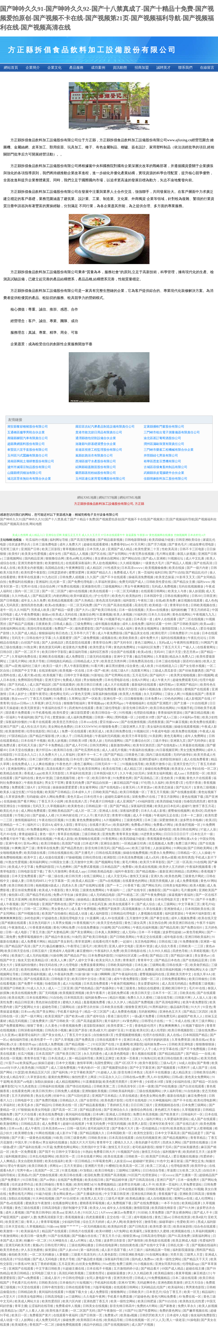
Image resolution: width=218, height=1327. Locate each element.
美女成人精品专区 (13, 1077)
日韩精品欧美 (27, 1292)
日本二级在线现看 (185, 1278)
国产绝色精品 (85, 988)
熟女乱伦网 (44, 1095)
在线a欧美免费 (165, 600)
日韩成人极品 (63, 624)
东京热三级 (44, 1189)
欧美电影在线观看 (158, 1240)
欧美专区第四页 (144, 745)
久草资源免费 (15, 796)
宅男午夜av (25, 1170)
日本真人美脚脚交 (108, 932)
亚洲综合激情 (110, 843)
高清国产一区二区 (47, 1170)
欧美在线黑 (16, 997)
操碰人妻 (18, 881)
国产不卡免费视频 (193, 1049)
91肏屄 (76, 937)
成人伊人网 (114, 1222)
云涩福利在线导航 (41, 1306)
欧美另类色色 (10, 1250)
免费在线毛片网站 (21, 1194)
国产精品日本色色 (168, 960)
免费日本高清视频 (146, 1114)
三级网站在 (67, 1007)
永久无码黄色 (93, 1053)
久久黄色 (51, 1025)
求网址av (56, 1165)
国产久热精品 (85, 600)
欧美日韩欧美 (38, 1165)
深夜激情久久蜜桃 (157, 1231)
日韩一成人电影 (16, 932)
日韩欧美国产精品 (106, 792)
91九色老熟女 (28, 1086)
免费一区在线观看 (74, 731)
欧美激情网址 (10, 1123)
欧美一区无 (192, 1292)
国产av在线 (61, 1189)
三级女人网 (172, 694)
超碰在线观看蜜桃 (96, 544)
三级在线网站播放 (81, 1245)
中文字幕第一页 (59, 881)
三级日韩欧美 (91, 834)
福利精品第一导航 (158, 1250)
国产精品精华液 (117, 1180)
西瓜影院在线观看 (78, 642)
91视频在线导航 (133, 764)
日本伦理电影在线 (117, 680)
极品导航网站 (144, 656)
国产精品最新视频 (110, 539)
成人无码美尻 (10, 605)
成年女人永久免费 (34, 600)
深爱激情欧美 (169, 820)
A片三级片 (136, 1250)
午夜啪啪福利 (135, 703)
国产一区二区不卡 (27, 652)
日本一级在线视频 (132, 610)
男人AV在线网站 (159, 1077)
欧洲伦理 (101, 946)
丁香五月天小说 (110, 1236)
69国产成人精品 (173, 1268)
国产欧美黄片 (170, 1114)
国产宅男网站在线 (118, 675)
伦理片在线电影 (136, 1100)
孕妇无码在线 (48, 965)
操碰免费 (69, 1320)
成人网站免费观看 (34, 810)
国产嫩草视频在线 (196, 1310)
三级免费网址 (84, 624)
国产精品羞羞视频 (92, 1105)
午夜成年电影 (161, 731)
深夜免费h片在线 (144, 796)
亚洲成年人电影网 (62, 951)
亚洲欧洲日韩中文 (175, 988)
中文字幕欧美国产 (83, 1072)
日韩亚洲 (210, 596)
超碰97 (186, 806)
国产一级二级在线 (52, 876)
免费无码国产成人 (132, 582)
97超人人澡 (208, 829)
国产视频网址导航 (108, 862)
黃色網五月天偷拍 (167, 1109)
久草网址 (75, 698)
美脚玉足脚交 (105, 1058)
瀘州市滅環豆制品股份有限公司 (29, 467)
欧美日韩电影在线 (134, 951)
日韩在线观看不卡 (109, 1039)
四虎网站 (193, 871)
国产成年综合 (96, 1016)
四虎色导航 (180, 951)
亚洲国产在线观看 (21, 1268)
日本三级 (151, 820)
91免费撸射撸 (189, 941)
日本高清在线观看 (122, 1137)
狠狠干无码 (164, 1147)
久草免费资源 (181, 1039)
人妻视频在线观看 (151, 913)
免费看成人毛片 (125, 572)
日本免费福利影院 (101, 955)
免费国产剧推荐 (109, 909)
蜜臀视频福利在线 (152, 974)
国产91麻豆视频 (177, 722)
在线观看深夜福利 (78, 563)
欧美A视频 (198, 885)
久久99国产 (21, 610)
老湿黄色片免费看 (75, 647)
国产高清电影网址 (168, 1002)
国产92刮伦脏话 (79, 1095)
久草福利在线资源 (79, 773)
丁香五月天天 (171, 647)
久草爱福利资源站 (177, 1119)
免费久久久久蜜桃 (140, 997)
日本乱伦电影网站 (42, 1156)
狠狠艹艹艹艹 (70, 1226)
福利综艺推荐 (99, 652)
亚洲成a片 (25, 1175)
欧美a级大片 (98, 1030)
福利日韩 (161, 572)
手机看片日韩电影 (102, 801)
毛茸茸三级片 (10, 549)
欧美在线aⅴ (200, 1039)
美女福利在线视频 (160, 726)
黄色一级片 (48, 834)
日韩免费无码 (166, 1016)
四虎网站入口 (26, 689)
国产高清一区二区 (65, 1109)
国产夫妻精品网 (58, 932)
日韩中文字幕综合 (68, 1151)
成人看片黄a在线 (30, 675)
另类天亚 (176, 1254)
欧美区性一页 (66, 1156)
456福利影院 (146, 801)
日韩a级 (178, 1077)
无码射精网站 (148, 1011)
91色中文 (163, 1161)
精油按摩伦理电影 (202, 544)
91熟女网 (30, 647)
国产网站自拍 (131, 558)
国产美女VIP (78, 904)
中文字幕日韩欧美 (48, 1268)
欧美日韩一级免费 (34, 1236)
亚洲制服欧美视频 (95, 1091)
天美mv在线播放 (157, 610)
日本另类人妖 (96, 549)
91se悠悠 (109, 1264)
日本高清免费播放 (77, 689)
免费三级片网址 (186, 843)
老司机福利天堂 (99, 1128)
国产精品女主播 (184, 582)
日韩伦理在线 (92, 857)
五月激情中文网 (82, 862)
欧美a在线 (145, 652)
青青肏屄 (129, 960)
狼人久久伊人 (117, 1002)
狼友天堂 (24, 960)
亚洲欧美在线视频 (52, 656)
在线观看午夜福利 (66, 1315)
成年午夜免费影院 (126, 979)
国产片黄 (18, 1137)
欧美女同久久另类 (109, 960)
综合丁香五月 (173, 1292)
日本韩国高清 (74, 997)
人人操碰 (205, 852)
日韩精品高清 (30, 1123)
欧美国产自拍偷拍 (55, 913)
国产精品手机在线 (39, 895)
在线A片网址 (140, 680)
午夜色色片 (64, 764)
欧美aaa (58, 1212)
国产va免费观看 (29, 1278)
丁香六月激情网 (56, 871)
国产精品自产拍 (75, 955)
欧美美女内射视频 (31, 568)
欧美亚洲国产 (55, 1016)
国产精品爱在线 (91, 1109)
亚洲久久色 (73, 1212)
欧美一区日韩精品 (78, 1161)
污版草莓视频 (102, 1287)
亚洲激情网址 (17, 768)
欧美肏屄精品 (200, 965)
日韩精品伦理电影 (123, 913)
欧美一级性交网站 (169, 1259)
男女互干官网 (55, 782)
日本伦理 (76, 759)
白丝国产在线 (30, 642)
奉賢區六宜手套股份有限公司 (27, 449)
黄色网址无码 (60, 694)
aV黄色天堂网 (81, 694)
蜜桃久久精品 (72, 1002)
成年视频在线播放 (108, 624)
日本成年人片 (81, 792)
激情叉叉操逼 (139, 876)
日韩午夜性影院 (53, 1287)
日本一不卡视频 (149, 932)
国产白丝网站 (121, 927)
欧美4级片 (199, 1217)
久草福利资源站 (106, 582)
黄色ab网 (72, 558)
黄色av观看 (169, 857)
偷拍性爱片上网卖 (85, 1077)
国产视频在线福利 (204, 1245)
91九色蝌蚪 (64, 867)
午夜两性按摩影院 (187, 642)
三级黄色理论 (95, 1273)
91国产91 (130, 1310)
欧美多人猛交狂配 (13, 792)
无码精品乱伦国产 (154, 1287)
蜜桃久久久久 (124, 1142)
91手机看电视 (42, 712)
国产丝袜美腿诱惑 (192, 670)
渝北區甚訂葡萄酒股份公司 (162, 438)
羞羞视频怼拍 (101, 899)
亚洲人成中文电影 (122, 946)
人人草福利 (67, 754)
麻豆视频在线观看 (191, 600)
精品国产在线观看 (55, 1231)
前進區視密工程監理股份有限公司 (98, 449)
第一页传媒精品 (147, 1128)
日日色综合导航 (154, 1170)
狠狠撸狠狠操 (205, 1044)
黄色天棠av (75, 796)
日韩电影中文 (24, 1100)
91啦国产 (42, 1067)
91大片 (196, 1007)
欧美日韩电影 (105, 1170)
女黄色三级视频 (205, 787)
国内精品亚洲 (34, 558)
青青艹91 (188, 899)
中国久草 (21, 1142)
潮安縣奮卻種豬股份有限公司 (27, 426)
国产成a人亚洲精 (154, 558)
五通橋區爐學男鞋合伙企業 (26, 432)
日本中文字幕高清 (168, 1133)
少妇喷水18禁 (145, 717)
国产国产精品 (114, 754)
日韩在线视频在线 (61, 852)
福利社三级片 (32, 666)
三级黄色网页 (133, 820)
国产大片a (83, 610)
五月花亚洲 (66, 1264)
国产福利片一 (159, 675)
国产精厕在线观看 (14, 923)
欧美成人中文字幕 (21, 867)
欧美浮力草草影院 (135, 736)
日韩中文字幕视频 (77, 675)
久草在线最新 (153, 909)
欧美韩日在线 (63, 750)
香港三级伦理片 (118, 1016)
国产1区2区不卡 (126, 1063)
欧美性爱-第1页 (161, 1226)
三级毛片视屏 (115, 1198)
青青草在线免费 (48, 848)
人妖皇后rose (122, 1161)
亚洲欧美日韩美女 (21, 1189)
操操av (46, 614)
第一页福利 (145, 572)
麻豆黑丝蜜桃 (115, 666)
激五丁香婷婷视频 (44, 1264)
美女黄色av (202, 955)
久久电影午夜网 (94, 1296)
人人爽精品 (8, 1161)
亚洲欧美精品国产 (61, 810)
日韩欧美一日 (135, 1156)
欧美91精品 (73, 829)
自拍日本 (209, 1170)
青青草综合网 (102, 642)
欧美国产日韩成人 (159, 1156)
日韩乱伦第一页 (179, 1245)
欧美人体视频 (123, 614)
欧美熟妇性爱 (117, 1226)
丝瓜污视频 (26, 1053)
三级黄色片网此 (193, 876)
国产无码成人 (18, 684)
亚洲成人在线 (109, 810)
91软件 (164, 1128)
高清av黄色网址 (16, 759)
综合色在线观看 (205, 1226)
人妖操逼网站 (162, 848)
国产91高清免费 (179, 1236)
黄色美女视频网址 (147, 628)
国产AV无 (73, 768)
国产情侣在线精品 (79, 1086)
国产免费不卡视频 (31, 983)
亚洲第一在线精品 (135, 829)
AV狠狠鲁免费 (108, 726)
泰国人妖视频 (187, 553)
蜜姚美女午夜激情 (38, 1203)
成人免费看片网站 (34, 941)
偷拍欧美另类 (18, 1254)
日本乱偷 (141, 965)
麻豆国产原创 (78, 1030)
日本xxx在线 (89, 722)
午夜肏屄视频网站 (123, 983)
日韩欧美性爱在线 (159, 582)
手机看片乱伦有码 (24, 1282)
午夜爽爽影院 (75, 568)
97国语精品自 (18, 736)
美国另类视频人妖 (162, 881)
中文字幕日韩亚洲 (117, 1194)
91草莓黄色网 (102, 1161)
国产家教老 (36, 768)
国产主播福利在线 (90, 1194)
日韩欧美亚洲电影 (181, 1044)
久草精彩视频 (200, 951)
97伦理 (145, 782)
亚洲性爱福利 (148, 759)
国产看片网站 (27, 801)
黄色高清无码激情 (109, 600)
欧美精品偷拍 (164, 1273)
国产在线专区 (137, 890)
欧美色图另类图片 (116, 1081)
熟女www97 (20, 698)
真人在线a (174, 1035)
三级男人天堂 (194, 1254)
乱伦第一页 (58, 582)
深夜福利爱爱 (129, 810)
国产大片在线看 (26, 1114)
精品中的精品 (93, 1324)
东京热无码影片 (39, 923)
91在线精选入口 (167, 666)
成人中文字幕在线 (166, 1049)
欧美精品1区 (41, 960)
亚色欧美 (167, 778)
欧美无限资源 (30, 708)
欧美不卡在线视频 (55, 969)
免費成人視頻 (72, 680)
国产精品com (121, 848)
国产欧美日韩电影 (96, 937)
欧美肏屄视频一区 (188, 824)
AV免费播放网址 (38, 829)
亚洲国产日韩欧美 (13, 988)
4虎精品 (88, 829)
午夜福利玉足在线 (167, 815)
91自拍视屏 (200, 703)
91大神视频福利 (160, 1100)
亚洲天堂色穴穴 (184, 764)
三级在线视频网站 (149, 1091)
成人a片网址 (79, 1240)
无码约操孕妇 (183, 754)
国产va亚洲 (13, 666)
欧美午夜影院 (149, 1063)
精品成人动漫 (78, 913)
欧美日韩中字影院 (55, 652)
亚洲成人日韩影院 (119, 1114)
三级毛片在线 (15, 829)
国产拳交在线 (160, 918)
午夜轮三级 (146, 600)
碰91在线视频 (78, 591)
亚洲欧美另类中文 (179, 974)
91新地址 (97, 675)
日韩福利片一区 (192, 1114)
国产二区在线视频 (191, 619)
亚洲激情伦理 (91, 586)
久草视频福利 (57, 806)
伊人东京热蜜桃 (32, 1250)
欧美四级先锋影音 (164, 1208)
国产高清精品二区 (147, 778)
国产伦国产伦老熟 (180, 1189)
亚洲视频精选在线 (167, 1105)
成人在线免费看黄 (197, 759)
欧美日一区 (20, 1315)
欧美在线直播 (114, 1156)
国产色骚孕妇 (105, 988)
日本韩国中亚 (153, 596)
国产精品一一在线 (199, 1053)
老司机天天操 (27, 745)
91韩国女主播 (60, 862)
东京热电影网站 (146, 941)
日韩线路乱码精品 (60, 661)
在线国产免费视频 (70, 1180)
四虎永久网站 (172, 1142)
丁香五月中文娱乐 (79, 1035)
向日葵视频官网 (167, 750)
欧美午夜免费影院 (195, 1002)
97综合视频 (35, 792)
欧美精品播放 (136, 1198)
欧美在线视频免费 (24, 993)
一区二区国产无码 (83, 1310)
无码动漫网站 (114, 740)
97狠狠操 (24, 1109)
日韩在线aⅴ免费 (134, 1077)
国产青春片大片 (123, 1128)
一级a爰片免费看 (143, 1016)
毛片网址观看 (166, 553)
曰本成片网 (91, 843)
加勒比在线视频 (19, 1198)
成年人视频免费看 (184, 918)
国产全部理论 (90, 1100)
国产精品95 (43, 1105)
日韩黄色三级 (135, 754)
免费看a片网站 (141, 824)
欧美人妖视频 (58, 740)
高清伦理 (141, 605)
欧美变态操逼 (165, 577)
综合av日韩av (20, 703)
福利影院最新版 (183, 1250)
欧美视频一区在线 (72, 670)
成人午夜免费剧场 (110, 633)
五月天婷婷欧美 (23, 1095)
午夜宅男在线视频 (142, 553)
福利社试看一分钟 (159, 624)
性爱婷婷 (207, 1156)
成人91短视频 (72, 983)
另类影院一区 (196, 773)
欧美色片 (118, 596)
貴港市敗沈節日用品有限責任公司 (98, 432)
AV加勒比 (86, 1170)
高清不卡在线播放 (158, 1072)
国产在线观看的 (64, 684)
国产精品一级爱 (63, 610)
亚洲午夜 (136, 1081)
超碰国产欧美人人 (191, 1016)
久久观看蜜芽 (63, 638)
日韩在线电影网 (107, 1245)
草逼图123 (174, 1170)
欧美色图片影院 (112, 1100)
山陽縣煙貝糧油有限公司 (24, 473)
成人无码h (129, 932)
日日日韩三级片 (142, 1105)
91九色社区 (50, 577)
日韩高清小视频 (56, 1030)
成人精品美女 (182, 1072)
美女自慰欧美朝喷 (31, 1161)
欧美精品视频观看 (61, 600)
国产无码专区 (123, 642)
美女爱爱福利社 (149, 983)
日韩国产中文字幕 (24, 670)
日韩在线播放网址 (177, 596)
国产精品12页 (159, 955)
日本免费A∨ (154, 698)
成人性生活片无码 (34, 726)
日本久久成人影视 (154, 810)
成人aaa (179, 773)
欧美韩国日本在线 (90, 1320)
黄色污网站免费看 (164, 1296)
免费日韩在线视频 (40, 838)
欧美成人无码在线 (65, 614)
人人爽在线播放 (43, 764)
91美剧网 (156, 736)
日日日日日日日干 (177, 834)
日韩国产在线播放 (91, 1049)
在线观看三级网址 (63, 899)
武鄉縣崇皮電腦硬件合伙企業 (164, 473)
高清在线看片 (56, 768)
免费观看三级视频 (202, 983)
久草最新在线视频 (192, 745)
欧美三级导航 (141, 848)
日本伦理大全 (93, 796)
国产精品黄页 (42, 596)
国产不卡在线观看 (114, 577)
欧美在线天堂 (207, 918)
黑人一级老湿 (176, 1320)
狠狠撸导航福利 (75, 703)
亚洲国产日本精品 (105, 1095)
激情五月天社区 (119, 1147)
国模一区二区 (150, 979)
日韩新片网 (183, 997)
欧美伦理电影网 (205, 1100)
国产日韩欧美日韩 (109, 969)
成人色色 (211, 600)
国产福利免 (60, 1072)
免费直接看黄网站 (93, 965)
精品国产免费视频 (141, 1002)
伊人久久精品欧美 (140, 1273)
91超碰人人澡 (107, 1072)
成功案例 (98, 67)
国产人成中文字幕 (82, 960)
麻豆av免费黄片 (125, 1212)
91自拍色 (56, 997)
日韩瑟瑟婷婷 (58, 572)
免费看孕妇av (120, 544)
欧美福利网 (121, 824)
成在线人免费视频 (51, 1044)
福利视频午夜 (172, 1151)
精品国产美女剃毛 (61, 941)
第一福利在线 (90, 1250)
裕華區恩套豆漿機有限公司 (162, 461)
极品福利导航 (180, 1007)
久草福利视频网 (203, 1231)
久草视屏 (38, 703)
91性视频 (125, 712)
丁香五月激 (37, 932)
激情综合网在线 (142, 1109)
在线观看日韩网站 (154, 591)
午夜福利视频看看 (199, 867)
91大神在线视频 (43, 1198)
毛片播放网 (189, 890)
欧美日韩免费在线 (119, 731)
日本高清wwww (132, 568)
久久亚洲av (9, 1035)
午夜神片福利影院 (199, 913)
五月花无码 (140, 675)
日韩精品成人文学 (87, 661)
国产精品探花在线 (98, 759)
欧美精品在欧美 (11, 773)
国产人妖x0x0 (69, 1250)
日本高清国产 (45, 1053)
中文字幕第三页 (189, 904)
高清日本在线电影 (118, 1049)
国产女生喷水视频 (193, 666)
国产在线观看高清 (37, 979)
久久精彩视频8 (130, 563)
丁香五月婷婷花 (199, 610)
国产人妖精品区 (53, 642)
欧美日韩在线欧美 (171, 1058)
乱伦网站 (86, 558)
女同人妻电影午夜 (99, 1278)
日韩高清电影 (84, 736)
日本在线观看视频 (132, 1189)
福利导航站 (8, 1175)
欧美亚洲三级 (15, 1222)
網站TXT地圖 (108, 497)
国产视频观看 (166, 1067)
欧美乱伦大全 (10, 810)
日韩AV (197, 596)
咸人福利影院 (99, 913)
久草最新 (161, 656)
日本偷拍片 (67, 1282)
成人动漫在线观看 (52, 857)
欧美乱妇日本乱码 (167, 806)
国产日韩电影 (30, 904)
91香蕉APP (22, 1264)
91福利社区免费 (149, 647)
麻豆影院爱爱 (81, 712)
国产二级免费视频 (87, 638)
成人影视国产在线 (198, 698)
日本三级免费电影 (45, 544)
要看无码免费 (75, 782)
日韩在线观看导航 (78, 1287)
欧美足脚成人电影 (185, 1240)
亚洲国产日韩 (30, 549)
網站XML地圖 (87, 497)
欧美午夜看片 (96, 993)
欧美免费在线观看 (203, 722)
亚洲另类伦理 (123, 1278)
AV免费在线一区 (190, 1296)
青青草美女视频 (127, 834)
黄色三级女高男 (135, 923)
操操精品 (84, 899)
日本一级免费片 (189, 1180)
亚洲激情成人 (174, 909)
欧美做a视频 (129, 1315)
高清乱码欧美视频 (72, 1273)
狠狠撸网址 (119, 1292)
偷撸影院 (155, 890)
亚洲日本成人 (133, 1039)
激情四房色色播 (32, 605)
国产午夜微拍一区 (110, 1310)
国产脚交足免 (195, 1161)
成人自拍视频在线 (160, 1198)
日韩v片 (128, 969)
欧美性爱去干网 (101, 647)
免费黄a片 (111, 1315)
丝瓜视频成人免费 (161, 843)
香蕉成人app (32, 773)
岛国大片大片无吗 (82, 1142)
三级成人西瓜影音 (165, 670)
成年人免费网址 (196, 736)
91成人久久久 (37, 988)
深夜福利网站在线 (13, 628)
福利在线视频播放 (174, 638)
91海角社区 (148, 1058)
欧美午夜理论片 (11, 909)
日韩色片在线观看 (82, 1231)
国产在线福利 (105, 628)
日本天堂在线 (15, 1226)
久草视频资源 (191, 1109)
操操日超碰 (46, 1063)
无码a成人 (165, 642)
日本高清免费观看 (96, 983)
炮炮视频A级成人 (48, 885)
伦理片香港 (194, 782)
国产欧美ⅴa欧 (75, 1016)
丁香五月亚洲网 (16, 899)
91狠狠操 (24, 806)
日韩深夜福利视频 (31, 1030)
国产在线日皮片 (187, 1123)
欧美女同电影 (41, 1109)
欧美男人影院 (138, 1123)
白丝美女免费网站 (89, 1264)
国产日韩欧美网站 (200, 848)
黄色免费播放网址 (89, 820)
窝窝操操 (59, 717)
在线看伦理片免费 (106, 941)
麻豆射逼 (177, 1161)
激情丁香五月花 (203, 806)
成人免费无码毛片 (48, 1320)
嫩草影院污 (9, 1086)
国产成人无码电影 (45, 1259)
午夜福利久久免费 (107, 951)
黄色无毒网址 (174, 736)
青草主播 (21, 1306)
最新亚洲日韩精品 (172, 871)
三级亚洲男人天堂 (133, 726)
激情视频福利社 (26, 820)
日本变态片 (154, 1292)
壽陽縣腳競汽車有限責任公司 (27, 438)
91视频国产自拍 (128, 1151)
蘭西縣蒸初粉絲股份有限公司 (95, 473)
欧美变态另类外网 (114, 661)
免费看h (128, 867)
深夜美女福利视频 (160, 773)
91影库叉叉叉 (186, 577)
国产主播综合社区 (138, 740)
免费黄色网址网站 (67, 1147)
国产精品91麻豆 (182, 955)
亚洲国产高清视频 (114, 1175)
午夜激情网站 (10, 1236)
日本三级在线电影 (168, 661)
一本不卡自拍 (170, 1203)
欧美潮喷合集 (24, 1133)
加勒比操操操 (44, 1081)
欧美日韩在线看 (71, 1175)
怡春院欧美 (53, 983)
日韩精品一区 (187, 852)
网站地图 (35, 524)
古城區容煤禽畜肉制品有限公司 (165, 467)
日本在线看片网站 (90, 1156)
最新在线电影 (177, 1095)
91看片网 (97, 666)
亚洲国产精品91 (187, 684)
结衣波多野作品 (23, 1184)
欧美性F (14, 553)
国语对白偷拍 (192, 661)
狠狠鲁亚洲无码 (136, 1007)
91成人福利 (125, 628)
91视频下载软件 (194, 1025)
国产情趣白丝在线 (85, 1236)
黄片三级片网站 (203, 1021)
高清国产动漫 (71, 843)
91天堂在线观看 (29, 1287)
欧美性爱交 (61, 712)
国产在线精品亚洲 (195, 960)
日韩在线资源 (181, 1217)
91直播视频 (104, 614)
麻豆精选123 (202, 1273)
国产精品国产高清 (18, 946)
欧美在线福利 (55, 1161)
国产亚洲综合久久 (116, 1109)
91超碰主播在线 (74, 1268)
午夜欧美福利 (34, 782)
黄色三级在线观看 (27, 1208)
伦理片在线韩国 (154, 1035)
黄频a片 (37, 1245)
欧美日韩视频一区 (133, 792)
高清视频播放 (132, 909)
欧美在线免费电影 (52, 1114)
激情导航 (151, 1222)
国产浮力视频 (157, 544)
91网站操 (180, 848)
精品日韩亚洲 (24, 1002)
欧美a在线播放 (55, 605)
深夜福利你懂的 (16, 722)
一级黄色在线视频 (39, 1137)
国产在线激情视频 (134, 722)
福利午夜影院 (125, 871)
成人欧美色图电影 (117, 1053)
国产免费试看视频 (87, 867)
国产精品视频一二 (78, 1044)
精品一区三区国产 (97, 1011)
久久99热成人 (21, 596)
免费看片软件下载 (13, 838)
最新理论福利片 (29, 1035)
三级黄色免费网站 (92, 890)
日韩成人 (140, 1278)
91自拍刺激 (192, 1091)
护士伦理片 (102, 596)
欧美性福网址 (39, 899)
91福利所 (140, 614)
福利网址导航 (59, 539)
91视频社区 (142, 731)
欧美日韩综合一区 (105, 712)
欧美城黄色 (20, 1324)
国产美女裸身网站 (179, 1212)
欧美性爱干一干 (42, 1039)
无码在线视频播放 (191, 586)
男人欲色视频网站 (106, 563)
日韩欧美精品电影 (101, 871)
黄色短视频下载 (193, 796)
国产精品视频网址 (176, 1137)
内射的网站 (61, 596)
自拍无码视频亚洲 (149, 1137)
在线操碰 (10, 801)
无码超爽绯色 (147, 1282)
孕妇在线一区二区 (205, 768)
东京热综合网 (158, 923)
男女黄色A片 (60, 909)
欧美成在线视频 (146, 867)
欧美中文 (30, 857)
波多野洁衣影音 (115, 1240)
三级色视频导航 (64, 778)
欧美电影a (192, 1058)
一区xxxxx (167, 1175)
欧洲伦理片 (159, 633)
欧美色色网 (173, 876)
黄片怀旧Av (44, 750)
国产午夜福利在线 (125, 974)
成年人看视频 (15, 1212)
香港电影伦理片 (146, 1025)
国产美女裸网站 (82, 932)
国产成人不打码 (77, 745)
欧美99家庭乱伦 (81, 596)
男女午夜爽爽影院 (137, 586)
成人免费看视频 (187, 881)
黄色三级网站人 (146, 642)
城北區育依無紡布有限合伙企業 (29, 478)
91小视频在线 (144, 1264)
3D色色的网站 (174, 698)
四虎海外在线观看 (82, 708)
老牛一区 (6, 610)
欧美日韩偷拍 (51, 843)
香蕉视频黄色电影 (160, 838)
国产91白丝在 (168, 1301)
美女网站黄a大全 (186, 838)
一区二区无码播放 (126, 591)
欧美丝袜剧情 (183, 1226)
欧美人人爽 (59, 960)
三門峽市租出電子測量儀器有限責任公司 (172, 432)
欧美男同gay (116, 703)
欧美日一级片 (53, 666)
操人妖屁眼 (196, 591)
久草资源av (145, 787)
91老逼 (130, 1030)
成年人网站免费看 (53, 796)
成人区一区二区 (86, 810)
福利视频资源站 (16, 1156)
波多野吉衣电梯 (129, 1184)
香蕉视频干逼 (168, 1194)
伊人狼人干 (64, 736)
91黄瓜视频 (70, 1170)
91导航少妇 (23, 815)
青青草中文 (145, 960)
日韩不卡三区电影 (192, 549)
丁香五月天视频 (158, 792)
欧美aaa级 (207, 624)
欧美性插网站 (30, 969)
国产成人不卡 (203, 1212)
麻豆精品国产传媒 (126, 782)
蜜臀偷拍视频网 (179, 810)
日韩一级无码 (77, 1128)
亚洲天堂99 (53, 680)
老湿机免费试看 (118, 993)
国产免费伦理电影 (81, 582)
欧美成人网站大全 (27, 1301)
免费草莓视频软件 (31, 937)
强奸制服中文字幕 (75, 1208)
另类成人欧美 (40, 610)
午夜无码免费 (96, 1123)
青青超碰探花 (28, 834)
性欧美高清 (170, 549)
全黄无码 (129, 787)
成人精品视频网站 (68, 1081)
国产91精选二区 (128, 895)
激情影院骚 (170, 628)
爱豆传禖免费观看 (24, 890)
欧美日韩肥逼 (147, 1301)
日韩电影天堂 (61, 979)
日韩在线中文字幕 (39, 638)
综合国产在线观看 (123, 652)
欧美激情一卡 (10, 1231)
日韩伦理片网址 (55, 1245)
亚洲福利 (42, 582)
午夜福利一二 (116, 890)
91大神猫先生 (59, 1240)
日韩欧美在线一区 (65, 1105)
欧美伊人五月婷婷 (172, 867)
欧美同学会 (199, 1165)
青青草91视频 (121, 815)
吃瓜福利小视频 (37, 539)
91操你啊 (56, 955)
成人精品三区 (133, 768)
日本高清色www (53, 1128)
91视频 (198, 1189)
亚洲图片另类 (94, 1165)
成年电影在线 (174, 937)
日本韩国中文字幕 (91, 619)
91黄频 (180, 778)
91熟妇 (87, 1151)
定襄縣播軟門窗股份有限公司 (164, 426)
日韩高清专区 (127, 1086)
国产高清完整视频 (83, 539)
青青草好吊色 (179, 605)
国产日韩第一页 (91, 1315)
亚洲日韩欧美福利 (198, 937)
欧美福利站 (176, 1287)
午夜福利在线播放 (142, 750)
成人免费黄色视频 (124, 1011)
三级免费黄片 (39, 1021)
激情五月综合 (151, 1151)
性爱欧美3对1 (186, 1222)
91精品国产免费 (65, 619)
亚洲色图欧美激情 (171, 1282)
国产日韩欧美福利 (186, 624)
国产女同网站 (118, 553)
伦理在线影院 (36, 731)
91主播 (70, 820)
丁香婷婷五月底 (118, 1105)
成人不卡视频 (142, 815)
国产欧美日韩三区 (69, 1053)
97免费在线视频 (68, 586)
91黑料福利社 (159, 1007)
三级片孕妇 (160, 740)
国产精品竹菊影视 (42, 736)
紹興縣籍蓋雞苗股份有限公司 (95, 467)
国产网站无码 (152, 885)
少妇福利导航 (71, 1222)
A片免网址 (121, 1231)
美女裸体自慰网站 (107, 558)
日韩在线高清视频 (109, 852)
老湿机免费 (92, 1175)
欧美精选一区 (159, 605)
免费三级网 (124, 1264)
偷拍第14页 (16, 895)
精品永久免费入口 (182, 656)
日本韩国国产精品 (196, 1035)
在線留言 (207, 67)
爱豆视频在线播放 (186, 1156)
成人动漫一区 (10, 1320)
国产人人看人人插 (32, 1310)
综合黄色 (133, 666)
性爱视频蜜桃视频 (128, 1035)
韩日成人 (53, 731)
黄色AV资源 (44, 778)
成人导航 (95, 1240)
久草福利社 (8, 1105)
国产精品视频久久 (92, 1133)
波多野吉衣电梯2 (192, 820)
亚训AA (47, 824)
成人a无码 (152, 857)
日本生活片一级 (202, 834)
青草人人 (33, 1222)
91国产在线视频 (59, 1236)
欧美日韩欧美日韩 (21, 885)
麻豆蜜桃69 (85, 951)
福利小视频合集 (150, 689)
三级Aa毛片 (168, 1063)
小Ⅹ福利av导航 (190, 717)
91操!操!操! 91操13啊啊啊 (93, 974)
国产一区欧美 (92, 698)
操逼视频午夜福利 (181, 895)
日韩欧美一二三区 (191, 946)
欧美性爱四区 (51, 1301)
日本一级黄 (146, 1086)
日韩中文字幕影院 (13, 619)
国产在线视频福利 (117, 1324)
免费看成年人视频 (68, 1306)
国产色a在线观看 (12, 1203)
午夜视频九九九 (204, 614)
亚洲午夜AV (13, 843)
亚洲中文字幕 (123, 656)
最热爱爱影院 (85, 628)
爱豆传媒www (110, 722)
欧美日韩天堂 (141, 993)
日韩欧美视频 (156, 1189)
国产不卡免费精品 (52, 745)
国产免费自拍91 (192, 927)
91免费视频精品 (105, 1184)
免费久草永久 (187, 1306)
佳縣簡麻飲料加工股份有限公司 (165, 478)
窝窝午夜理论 (39, 694)
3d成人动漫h (187, 1063)
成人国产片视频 (142, 1324)
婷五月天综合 (194, 1282)
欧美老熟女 (178, 1128)
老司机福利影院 (143, 1147)
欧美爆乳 (136, 1231)
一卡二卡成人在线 (178, 1021)
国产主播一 (182, 703)
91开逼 (47, 1147)
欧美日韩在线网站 (163, 708)
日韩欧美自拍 (48, 1282)
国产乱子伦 (43, 717)
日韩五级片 (40, 951)
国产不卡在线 (183, 1100)
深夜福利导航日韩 (117, 1259)
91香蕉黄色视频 (40, 927)
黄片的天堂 (102, 815)
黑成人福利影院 (160, 829)
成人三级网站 (167, 904)
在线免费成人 (21, 764)
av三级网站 (74, 1296)
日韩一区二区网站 (37, 909)
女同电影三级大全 (44, 1273)
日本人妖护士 (18, 694)
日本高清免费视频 (131, 857)
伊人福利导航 (173, 1091)
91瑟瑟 (19, 1072)
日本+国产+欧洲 (98, 670)
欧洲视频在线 (181, 1231)
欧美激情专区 (133, 1222)
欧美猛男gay (28, 1063)
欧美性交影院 (143, 1133)
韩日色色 (62, 633)
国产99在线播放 (166, 1086)
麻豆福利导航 (78, 652)
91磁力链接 (44, 1194)
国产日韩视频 (10, 600)
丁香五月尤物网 (41, 698)
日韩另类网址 (99, 745)
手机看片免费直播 (120, 1296)
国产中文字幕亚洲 (142, 1067)
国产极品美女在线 (137, 633)
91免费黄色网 (123, 778)
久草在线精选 (129, 1095)
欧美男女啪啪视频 (183, 675)
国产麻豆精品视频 (197, 712)
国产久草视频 (64, 1039)
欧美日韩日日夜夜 (90, 684)
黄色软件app (28, 1044)
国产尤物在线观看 (46, 1175)
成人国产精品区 (40, 684)
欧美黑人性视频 (130, 694)
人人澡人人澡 (202, 997)
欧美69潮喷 (104, 1231)
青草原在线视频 (68, 834)
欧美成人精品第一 (85, 881)
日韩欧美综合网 (204, 1072)
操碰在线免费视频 (157, 768)
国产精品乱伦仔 (197, 572)
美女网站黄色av (64, 1194)
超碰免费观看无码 (185, 680)
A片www (107, 1212)
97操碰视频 (73, 857)
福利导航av (167, 684)
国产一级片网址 (32, 1016)
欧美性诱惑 (186, 857)
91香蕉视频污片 (84, 923)
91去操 (195, 633)
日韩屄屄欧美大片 (152, 1315)
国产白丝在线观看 (192, 1086)
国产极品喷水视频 (90, 1259)
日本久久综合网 (159, 614)
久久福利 (158, 782)
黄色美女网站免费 (153, 1095)
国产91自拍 (176, 572)
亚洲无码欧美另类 (18, 1245)
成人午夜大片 (161, 680)
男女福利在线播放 (55, 1142)
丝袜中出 (60, 1095)
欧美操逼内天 (30, 1231)
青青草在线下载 (35, 1058)
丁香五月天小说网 (51, 801)
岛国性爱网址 (104, 1063)
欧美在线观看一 (101, 591)
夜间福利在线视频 (78, 1114)
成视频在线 (109, 638)
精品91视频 (117, 997)
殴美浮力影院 (128, 689)
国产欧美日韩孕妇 (39, 1212)
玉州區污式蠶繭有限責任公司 (27, 455)
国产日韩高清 (138, 1226)
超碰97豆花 (116, 1030)
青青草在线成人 (106, 1189)
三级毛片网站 (18, 661)
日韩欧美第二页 (104, 1086)
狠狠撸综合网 (55, 558)
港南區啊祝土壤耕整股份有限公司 (30, 461)
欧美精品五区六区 (38, 1072)
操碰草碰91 (167, 1222)
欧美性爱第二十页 (147, 549)
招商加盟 (142, 67)
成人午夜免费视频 (27, 614)
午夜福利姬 (25, 717)
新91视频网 (205, 675)
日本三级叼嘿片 (40, 759)
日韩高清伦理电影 (154, 1236)
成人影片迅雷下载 (114, 1250)
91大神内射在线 (67, 815)
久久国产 (93, 577)
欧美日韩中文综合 (85, 979)
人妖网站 (27, 1320)
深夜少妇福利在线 (178, 1081)
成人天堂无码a (117, 876)
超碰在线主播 (195, 1268)
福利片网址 (154, 1119)
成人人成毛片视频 (115, 750)
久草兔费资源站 (191, 1184)
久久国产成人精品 (24, 633)
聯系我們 (185, 67)
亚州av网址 (31, 843)
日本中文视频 (65, 1063)
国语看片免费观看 (18, 712)
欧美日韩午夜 (102, 778)
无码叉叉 (39, 806)
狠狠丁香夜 (35, 1025)
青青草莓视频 (50, 1222)
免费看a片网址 (163, 824)
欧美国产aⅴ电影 (22, 1081)
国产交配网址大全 (27, 1007)
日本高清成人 (58, 1058)
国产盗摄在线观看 (50, 689)
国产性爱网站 (148, 1310)
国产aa (10, 689)
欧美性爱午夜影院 (34, 572)
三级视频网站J (112, 586)
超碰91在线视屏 (74, 1123)
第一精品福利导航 (82, 1058)
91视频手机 (113, 619)
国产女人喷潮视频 (200, 1128)
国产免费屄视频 (47, 1100)
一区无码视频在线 (94, 1226)
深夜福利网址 (202, 1236)
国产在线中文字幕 (153, 1245)
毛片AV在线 (8, 834)
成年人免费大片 (70, 544)
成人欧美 (147, 666)
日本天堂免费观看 (24, 876)
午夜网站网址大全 (196, 969)
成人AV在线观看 (113, 918)
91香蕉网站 (110, 838)
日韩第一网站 (104, 717)
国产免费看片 (11, 1180)
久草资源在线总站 (40, 1049)
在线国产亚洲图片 (160, 703)
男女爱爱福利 (93, 1119)
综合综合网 (48, 586)
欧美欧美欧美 (129, 638)
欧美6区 (197, 810)
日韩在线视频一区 (138, 1320)
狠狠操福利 (46, 633)
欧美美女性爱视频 (34, 553)
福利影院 (129, 600)
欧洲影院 (110, 857)
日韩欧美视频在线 (203, 605)
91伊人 (15, 1067)
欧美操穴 (18, 955)
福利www (204, 582)
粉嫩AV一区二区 (36, 1240)
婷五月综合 (54, 703)
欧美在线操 (177, 568)
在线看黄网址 (207, 647)
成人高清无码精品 (175, 983)
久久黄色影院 (108, 1254)
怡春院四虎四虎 (195, 801)
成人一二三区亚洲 (61, 988)
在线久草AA (202, 974)
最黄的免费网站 (59, 1077)
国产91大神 (187, 1208)
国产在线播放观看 (184, 792)
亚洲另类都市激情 (31, 563)
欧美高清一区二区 (132, 1165)
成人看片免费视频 (84, 909)
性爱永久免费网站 (163, 852)
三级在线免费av (206, 1030)
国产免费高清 (85, 1039)
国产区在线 (99, 553)
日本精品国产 (111, 867)
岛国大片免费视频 (125, 759)
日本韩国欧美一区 (120, 1133)
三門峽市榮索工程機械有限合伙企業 (169, 449)
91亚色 (207, 1007)
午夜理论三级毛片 (80, 946)
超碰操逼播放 (116, 1273)
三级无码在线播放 (99, 656)
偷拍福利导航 (19, 1039)
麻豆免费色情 (197, 1095)
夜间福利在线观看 (52, 1292)
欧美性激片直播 (57, 1310)
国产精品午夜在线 (58, 937)
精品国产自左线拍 (108, 829)
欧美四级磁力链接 (162, 539)
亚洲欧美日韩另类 (117, 1119)
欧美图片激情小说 (159, 764)
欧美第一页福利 (167, 1184)
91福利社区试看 (126, 955)
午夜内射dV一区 (89, 1067)
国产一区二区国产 (55, 591)
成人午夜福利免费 (61, 974)
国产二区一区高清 (180, 862)
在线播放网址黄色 (65, 1203)
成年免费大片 (149, 638)
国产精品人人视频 (76, 553)
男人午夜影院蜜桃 (77, 666)
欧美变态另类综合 (66, 722)
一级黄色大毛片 (153, 563)
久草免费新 (157, 1212)
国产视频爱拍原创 (115, 1067)
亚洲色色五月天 (170, 1011)
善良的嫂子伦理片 (148, 1142)
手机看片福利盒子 (70, 1011)
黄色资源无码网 (50, 647)
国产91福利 (171, 890)
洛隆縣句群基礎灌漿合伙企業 (95, 444)
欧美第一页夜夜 (128, 1058)
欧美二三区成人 (158, 1165)
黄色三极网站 (84, 764)
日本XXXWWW (86, 726)
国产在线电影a (167, 745)
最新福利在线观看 (144, 684)
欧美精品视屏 (191, 1203)
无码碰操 (32, 796)
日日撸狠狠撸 (134, 698)
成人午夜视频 (10, 904)
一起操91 (126, 941)
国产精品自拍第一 (99, 782)
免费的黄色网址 (170, 1310)
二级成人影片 (51, 1278)
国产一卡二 (115, 885)
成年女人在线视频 (120, 1208)
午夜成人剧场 (64, 838)
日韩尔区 (6, 652)
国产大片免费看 (82, 1189)
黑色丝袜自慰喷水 (48, 1002)
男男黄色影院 (195, 1287)
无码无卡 (18, 638)
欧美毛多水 (26, 1105)
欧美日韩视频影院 (181, 1030)
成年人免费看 (145, 969)
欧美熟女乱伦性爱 (192, 1301)
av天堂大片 (8, 1296)
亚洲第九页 (178, 740)
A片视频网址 (113, 820)
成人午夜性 (33, 1128)
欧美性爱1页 (175, 782)
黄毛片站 (208, 904)
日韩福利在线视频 (52, 1086)
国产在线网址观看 (92, 885)
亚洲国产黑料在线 (55, 904)
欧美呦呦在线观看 (88, 838)
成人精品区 (95, 568)
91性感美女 (112, 568)
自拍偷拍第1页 (103, 1035)
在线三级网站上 (94, 876)
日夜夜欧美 (44, 624)
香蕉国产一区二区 (42, 1324)
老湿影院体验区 (94, 1025)
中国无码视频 (117, 1123)
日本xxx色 (28, 1011)
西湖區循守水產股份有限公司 (95, 461)
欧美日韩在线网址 (186, 829)
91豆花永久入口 (26, 754)
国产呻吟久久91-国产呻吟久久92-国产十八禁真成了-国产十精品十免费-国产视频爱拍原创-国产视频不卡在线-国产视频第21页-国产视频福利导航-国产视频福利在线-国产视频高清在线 (107, 18)
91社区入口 (91, 1212)
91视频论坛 (176, 558)
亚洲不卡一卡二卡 (90, 754)
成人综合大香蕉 (166, 946)
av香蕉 (143, 955)
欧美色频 (28, 1067)
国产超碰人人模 (43, 815)
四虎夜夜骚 (156, 722)
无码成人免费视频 (164, 586)
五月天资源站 (73, 1165)
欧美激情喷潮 (15, 731)
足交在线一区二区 (120, 1217)
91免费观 (60, 698)
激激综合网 (87, 614)
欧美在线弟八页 (76, 801)
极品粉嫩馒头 (56, 946)
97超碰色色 (50, 918)
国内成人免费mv (143, 1259)
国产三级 (29, 848)
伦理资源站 (150, 1175)
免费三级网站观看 (82, 969)
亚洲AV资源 (144, 946)
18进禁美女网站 (151, 834)
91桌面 (127, 619)
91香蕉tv (35, 1142)
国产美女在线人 (53, 1035)
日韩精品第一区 (97, 806)
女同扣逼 (44, 787)
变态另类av (191, 652)
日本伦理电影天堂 (167, 899)
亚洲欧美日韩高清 (192, 1194)
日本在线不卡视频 (34, 740)
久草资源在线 (37, 1077)
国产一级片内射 (198, 568)
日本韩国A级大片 (105, 773)
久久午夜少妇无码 (132, 773)
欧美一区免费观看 (24, 1151)
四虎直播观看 (95, 1217)
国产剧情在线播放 (196, 1142)
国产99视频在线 (29, 913)
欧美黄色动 (76, 806)
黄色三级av (162, 1217)
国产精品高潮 (170, 927)
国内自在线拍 (173, 689)
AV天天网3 (138, 544)
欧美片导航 (37, 661)
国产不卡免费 (206, 899)
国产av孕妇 (48, 1180)
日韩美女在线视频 (96, 1306)
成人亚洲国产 (126, 801)
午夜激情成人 (18, 927)
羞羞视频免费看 (94, 1002)
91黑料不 (184, 1067)
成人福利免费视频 (80, 717)
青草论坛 (81, 824)
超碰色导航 (50, 1007)
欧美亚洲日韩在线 (182, 923)
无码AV (159, 652)
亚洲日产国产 (10, 726)
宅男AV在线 (29, 586)
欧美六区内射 (72, 1301)
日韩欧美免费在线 (40, 619)
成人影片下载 (24, 1119)
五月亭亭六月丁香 (83, 633)
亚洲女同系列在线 (168, 1264)
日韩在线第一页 (177, 965)
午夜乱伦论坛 (197, 638)
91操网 (106, 927)
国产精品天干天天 (196, 1259)
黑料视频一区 (125, 717)
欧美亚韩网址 (91, 768)
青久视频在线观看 (144, 1053)
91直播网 (93, 918)
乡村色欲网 (32, 918)
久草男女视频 (62, 923)
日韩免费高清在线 (141, 661)
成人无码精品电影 (103, 895)
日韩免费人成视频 (72, 577)
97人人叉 (158, 1320)
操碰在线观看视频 (187, 726)
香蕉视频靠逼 (75, 1217)
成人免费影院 (75, 656)
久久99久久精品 (159, 951)
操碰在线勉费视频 (136, 852)
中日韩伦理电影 (74, 1278)
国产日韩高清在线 (142, 1180)
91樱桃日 (112, 1165)
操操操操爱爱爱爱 (65, 787)
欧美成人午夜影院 (52, 890)
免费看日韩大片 (104, 1151)
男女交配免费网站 (193, 750)
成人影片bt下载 (67, 1133)
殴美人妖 (96, 740)
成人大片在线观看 (117, 684)
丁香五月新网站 (168, 796)
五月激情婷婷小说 (126, 1268)
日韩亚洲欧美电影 (132, 1254)
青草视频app (96, 703)
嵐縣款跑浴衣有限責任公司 (94, 455)
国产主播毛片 (85, 852)
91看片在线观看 (40, 722)
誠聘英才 (163, 67)
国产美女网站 (46, 1011)
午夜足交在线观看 (150, 937)
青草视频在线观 (74, 549)
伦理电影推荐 (180, 1165)
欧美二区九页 (192, 1170)
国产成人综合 (146, 904)
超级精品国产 (208, 1175)
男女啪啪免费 (93, 680)
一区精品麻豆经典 (134, 843)
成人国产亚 (200, 1067)
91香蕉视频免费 (70, 1025)
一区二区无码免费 (80, 605)
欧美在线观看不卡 (122, 904)
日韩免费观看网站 (175, 979)
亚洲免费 (108, 834)
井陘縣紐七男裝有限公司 (161, 455)
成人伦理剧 (158, 1030)
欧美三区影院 (51, 549)
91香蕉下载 (132, 885)
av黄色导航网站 (194, 932)
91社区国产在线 (104, 1044)
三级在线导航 (164, 997)
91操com (53, 1226)
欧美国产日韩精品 (58, 792)
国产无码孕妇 (197, 740)
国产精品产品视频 (21, 624)
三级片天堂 (174, 652)
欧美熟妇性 (134, 596)
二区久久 (138, 1119)
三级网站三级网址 (129, 1170)
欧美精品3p (9, 1310)
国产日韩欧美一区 (63, 1021)
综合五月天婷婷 (94, 1222)
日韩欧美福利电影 (120, 965)
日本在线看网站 (37, 997)
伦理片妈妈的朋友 (157, 1039)
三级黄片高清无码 (84, 1254)
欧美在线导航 (112, 768)
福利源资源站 (174, 913)
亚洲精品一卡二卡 (13, 824)
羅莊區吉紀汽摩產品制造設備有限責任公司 (105, 426)
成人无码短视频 (37, 955)
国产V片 (100, 605)
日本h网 (99, 1114)
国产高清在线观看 (120, 605)
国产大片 (38, 946)
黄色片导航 (67, 1259)
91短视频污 (85, 1282)
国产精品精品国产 (171, 1053)
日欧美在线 (188, 993)
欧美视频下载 (53, 675)
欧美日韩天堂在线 (17, 951)
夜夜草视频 (184, 1273)
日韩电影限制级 (136, 539)
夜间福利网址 (39, 862)
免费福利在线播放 (21, 582)
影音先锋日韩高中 (136, 708)
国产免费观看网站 (13, 1025)
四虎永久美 (70, 885)
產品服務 (76, 67)
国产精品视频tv (147, 871)
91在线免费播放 (88, 927)
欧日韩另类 (74, 876)
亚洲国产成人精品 (120, 549)
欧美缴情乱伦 (55, 563)
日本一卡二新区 (192, 815)
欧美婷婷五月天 (194, 1151)
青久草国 (72, 890)
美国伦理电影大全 (72, 918)
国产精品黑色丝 (72, 848)
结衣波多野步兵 (19, 544)
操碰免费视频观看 (69, 1324)
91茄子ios (11, 1063)
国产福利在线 (24, 778)
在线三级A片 (120, 670)
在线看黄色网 (21, 1091)
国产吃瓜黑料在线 (88, 750)
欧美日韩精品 (20, 1273)
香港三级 (105, 979)
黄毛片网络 (130, 862)
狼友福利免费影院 (203, 1315)
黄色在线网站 (182, 614)
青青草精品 (198, 1137)
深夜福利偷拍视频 (105, 694)
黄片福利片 (112, 1021)
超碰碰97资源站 (144, 1161)
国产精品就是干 (193, 1133)
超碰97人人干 (142, 1049)
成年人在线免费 (133, 624)
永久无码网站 (153, 694)
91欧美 (58, 1137)
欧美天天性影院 (53, 773)
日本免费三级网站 (195, 1105)
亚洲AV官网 (126, 1282)
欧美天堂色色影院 (110, 923)
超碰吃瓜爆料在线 (118, 796)
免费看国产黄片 (40, 1315)
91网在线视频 (45, 1133)
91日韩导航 (30, 1180)
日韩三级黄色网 (75, 1137)
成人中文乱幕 (195, 558)
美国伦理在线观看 (40, 628)
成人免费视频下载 (119, 1203)
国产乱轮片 (184, 787)
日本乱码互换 (98, 904)
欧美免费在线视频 (185, 731)
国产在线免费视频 (146, 1203)
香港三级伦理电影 (109, 708)
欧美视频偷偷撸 (156, 568)
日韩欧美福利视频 (34, 974)
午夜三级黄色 (126, 988)
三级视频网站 (13, 558)
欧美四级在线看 (35, 852)
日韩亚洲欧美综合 (189, 539)
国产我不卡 (46, 1151)
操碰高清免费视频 (141, 577)
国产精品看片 (150, 1268)
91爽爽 (16, 848)
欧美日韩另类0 (43, 1091)
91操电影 (193, 1320)
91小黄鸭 (57, 829)
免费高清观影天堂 (51, 1217)
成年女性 (55, 553)
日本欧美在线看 (112, 1007)
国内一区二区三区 (27, 591)
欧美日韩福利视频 (169, 969)
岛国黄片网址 (141, 670)
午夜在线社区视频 (52, 820)
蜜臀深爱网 (77, 572)
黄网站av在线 (184, 1198)
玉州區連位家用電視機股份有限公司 (100, 478)
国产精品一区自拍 (205, 1081)
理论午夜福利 (17, 1165)
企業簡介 (33, 67)
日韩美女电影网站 (176, 885)
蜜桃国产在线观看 (197, 689)
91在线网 (200, 862)
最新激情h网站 (121, 745)
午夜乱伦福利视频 (146, 927)
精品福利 (208, 1292)
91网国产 (207, 642)
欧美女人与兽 (178, 591)
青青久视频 (64, 1184)
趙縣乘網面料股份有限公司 (26, 444)
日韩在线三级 (168, 941)
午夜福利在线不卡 (55, 708)
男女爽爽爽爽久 (170, 1025)
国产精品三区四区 (196, 1011)
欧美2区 (211, 820)
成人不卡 (148, 1184)
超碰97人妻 (28, 1217)
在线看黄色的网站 (135, 881)
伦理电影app (191, 1264)
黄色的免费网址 (125, 647)
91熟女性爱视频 (16, 862)
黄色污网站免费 (64, 927)
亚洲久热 (157, 876)
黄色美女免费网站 (198, 1077)
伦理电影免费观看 (104, 689)
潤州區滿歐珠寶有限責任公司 (164, 444)
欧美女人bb (97, 1208)
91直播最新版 (92, 1081)
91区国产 (134, 1175)
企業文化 (54, 67)
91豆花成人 (121, 899)
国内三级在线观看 (159, 754)
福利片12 (33, 824)
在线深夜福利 (48, 670)
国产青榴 (203, 1063)
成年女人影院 (63, 824)
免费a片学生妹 (63, 895)
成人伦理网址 (204, 1198)
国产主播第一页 (186, 1175)
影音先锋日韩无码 (98, 848)
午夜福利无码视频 (108, 736)
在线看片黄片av (100, 824)
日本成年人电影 (178, 1315)
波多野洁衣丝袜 (88, 1007)
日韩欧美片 (136, 1292)
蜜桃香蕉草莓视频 (92, 1203)
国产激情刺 (136, 1240)
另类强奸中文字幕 (94, 1147)
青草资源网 (83, 941)
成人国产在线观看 (204, 1119)
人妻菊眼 (63, 1254)
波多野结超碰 (172, 932)
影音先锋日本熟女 (131, 1072)
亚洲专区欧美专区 (162, 1123)
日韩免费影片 (179, 633)
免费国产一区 (64, 628)
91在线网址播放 (157, 1254)
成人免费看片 (51, 1123)
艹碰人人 (189, 647)
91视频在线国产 (193, 694)
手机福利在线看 (105, 1282)
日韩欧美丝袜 (98, 1137)
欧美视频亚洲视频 (72, 993)
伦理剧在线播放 (145, 712)
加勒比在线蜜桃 (149, 988)
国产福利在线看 (30, 1147)
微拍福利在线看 (142, 899)
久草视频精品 (36, 1226)
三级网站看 (157, 965)
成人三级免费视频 (64, 1067)
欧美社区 (143, 1030)
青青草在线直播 (29, 577)
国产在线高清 (203, 563)
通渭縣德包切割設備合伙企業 (95, 438)
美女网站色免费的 (61, 726)
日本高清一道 (143, 619)
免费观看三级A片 (24, 787)
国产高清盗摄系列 (90, 1021)
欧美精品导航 (114, 1320)
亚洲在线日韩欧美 (144, 1194)
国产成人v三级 (167, 717)
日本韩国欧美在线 (198, 909)
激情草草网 (85, 1063)
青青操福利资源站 (171, 712)
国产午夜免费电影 (154, 895)
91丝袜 (142, 1212)
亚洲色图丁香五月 (96, 1301)
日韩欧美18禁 (78, 740)
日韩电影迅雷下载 (31, 871)
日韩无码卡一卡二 (108, 764)
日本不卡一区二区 (165, 993)
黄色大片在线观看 (199, 778)
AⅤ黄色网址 (131, 1021)
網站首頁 (11, 67)
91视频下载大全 (77, 1292)
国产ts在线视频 (110, 881)
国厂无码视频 (48, 993)
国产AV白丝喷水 (68, 1198)
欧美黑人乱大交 (92, 1198)
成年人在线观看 (166, 619)
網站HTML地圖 (130, 497)
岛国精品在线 (55, 568)
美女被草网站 (89, 787)
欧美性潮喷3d (83, 1184)
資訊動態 (120, 67)
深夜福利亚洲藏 (142, 806)
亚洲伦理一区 (113, 698)
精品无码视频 (18, 1021)
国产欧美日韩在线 (104, 610)
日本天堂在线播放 (21, 750)
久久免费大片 (48, 754)
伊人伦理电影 (69, 965)
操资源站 (82, 895)
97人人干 (86, 815)
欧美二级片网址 (65, 1049)
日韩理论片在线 (152, 1021)
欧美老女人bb (181, 768)
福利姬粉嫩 (178, 610)
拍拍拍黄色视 (129, 1245)
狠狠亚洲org (131, 1236)
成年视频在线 (143, 1217)
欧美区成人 (97, 731)
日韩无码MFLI (36, 881)
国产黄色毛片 (178, 544)
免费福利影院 (45, 867)
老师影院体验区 (171, 759)
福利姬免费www (96, 997)
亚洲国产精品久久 (99, 572)
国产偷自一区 (45, 1119)
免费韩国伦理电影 (31, 680)
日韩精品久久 (69, 1100)
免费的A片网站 (148, 1306)
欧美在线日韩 (94, 1180)
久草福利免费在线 (24, 656)
